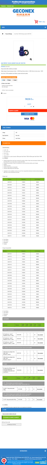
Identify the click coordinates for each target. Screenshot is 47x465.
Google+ (15, 80)
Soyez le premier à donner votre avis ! (9, 414)
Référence (3, 66)
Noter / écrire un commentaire (7, 90)
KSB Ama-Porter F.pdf (6, 422)
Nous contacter (40, 334)
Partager (9, 80)
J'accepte (37, 462)
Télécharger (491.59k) (11, 424)
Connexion (3, 6)
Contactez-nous (10, 6)
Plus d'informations (43, 462)
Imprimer (4, 93)
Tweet (3, 80)
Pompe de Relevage (21, 459)
